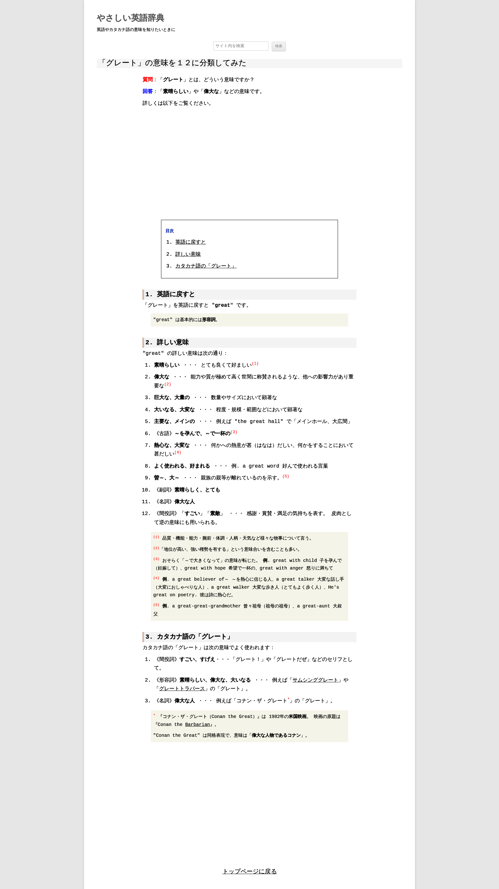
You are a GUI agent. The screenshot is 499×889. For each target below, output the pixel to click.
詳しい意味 (188, 254)
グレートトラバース (182, 688)
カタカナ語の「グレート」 (205, 265)
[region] (249, 163)
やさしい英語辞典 (130, 18)
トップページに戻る (249, 870)
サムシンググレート (315, 680)
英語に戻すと (190, 242)
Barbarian (197, 724)
